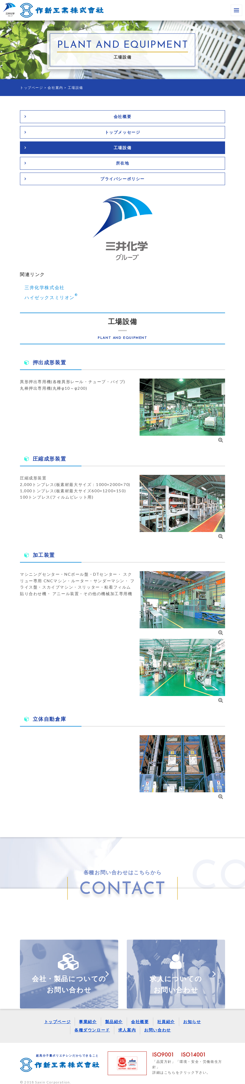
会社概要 (122, 116)
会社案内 (55, 87)
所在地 (122, 163)
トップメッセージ (122, 132)
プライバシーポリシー (122, 178)
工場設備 (122, 147)
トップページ (31, 87)
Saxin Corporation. (53, 1077)
